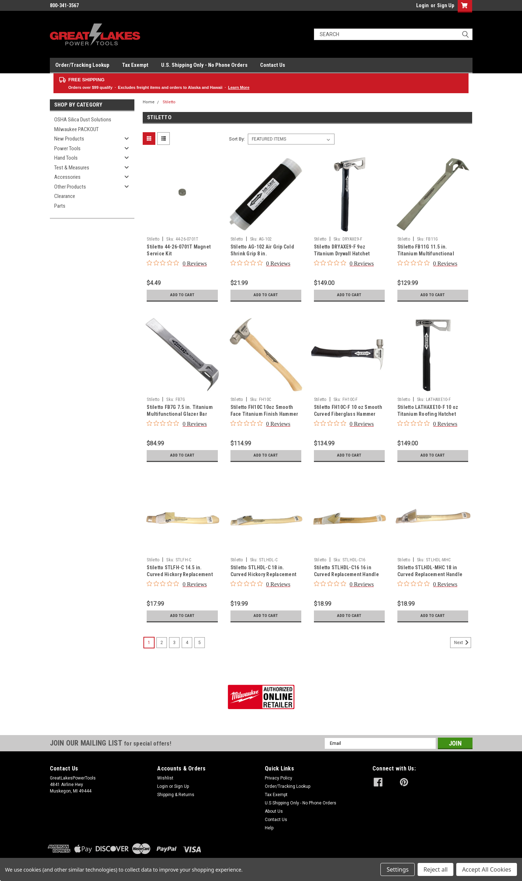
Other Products (70, 186)
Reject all (435, 869)
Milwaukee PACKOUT (76, 129)
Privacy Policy (278, 778)
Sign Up (445, 5)
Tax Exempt (135, 65)
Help (269, 827)
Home (149, 102)
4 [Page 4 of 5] (187, 642)
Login (422, 5)
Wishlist (165, 778)
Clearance (64, 196)
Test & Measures (71, 167)
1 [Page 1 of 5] (149, 642)
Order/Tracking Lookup (82, 65)
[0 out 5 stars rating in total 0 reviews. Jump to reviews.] (177, 263)
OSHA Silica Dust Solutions (82, 119)
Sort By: (237, 139)
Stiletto (169, 102)
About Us (274, 811)
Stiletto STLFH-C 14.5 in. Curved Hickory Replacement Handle (180, 574)
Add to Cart (182, 295)
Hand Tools (66, 158)
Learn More (238, 87)
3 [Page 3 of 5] (174, 642)
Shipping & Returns (175, 794)
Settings (398, 869)
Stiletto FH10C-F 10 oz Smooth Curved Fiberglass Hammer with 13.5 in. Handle (348, 414)
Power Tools (67, 148)
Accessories (67, 177)
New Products (69, 138)
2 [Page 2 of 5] (161, 642)
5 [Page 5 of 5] (199, 642)
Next (462, 642)
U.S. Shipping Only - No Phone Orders (204, 65)
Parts (59, 206)
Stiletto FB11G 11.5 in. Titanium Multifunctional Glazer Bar (425, 253)
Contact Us (272, 65)
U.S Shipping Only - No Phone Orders (300, 803)
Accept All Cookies (486, 869)
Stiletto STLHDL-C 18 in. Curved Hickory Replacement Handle (263, 574)
